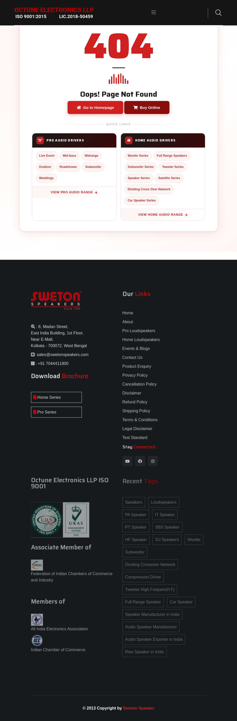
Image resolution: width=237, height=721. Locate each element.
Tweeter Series (173, 167)
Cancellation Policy (139, 387)
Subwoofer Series (141, 167)
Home (127, 316)
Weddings (46, 178)
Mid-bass (69, 155)
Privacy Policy (135, 379)
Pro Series (44, 415)
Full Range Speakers (172, 155)
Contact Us (132, 361)
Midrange (91, 155)
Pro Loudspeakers (138, 334)
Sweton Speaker (138, 708)
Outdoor (45, 167)
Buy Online (146, 107)
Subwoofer (93, 167)
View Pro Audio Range (74, 192)
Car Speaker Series (142, 200)
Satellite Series (169, 178)
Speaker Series (139, 178)
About (127, 325)
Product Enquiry (136, 370)
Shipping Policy (136, 414)
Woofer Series (138, 155)
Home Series (47, 400)
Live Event (47, 155)
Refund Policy (135, 405)
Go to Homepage (95, 107)
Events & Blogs (136, 352)
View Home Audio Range (163, 215)
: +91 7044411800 (52, 367)
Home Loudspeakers (141, 343)
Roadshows (68, 167)
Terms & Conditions (140, 423)
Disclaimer (131, 396)
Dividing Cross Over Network (149, 189)
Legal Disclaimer (137, 432)
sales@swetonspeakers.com (62, 358)
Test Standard (135, 441)
